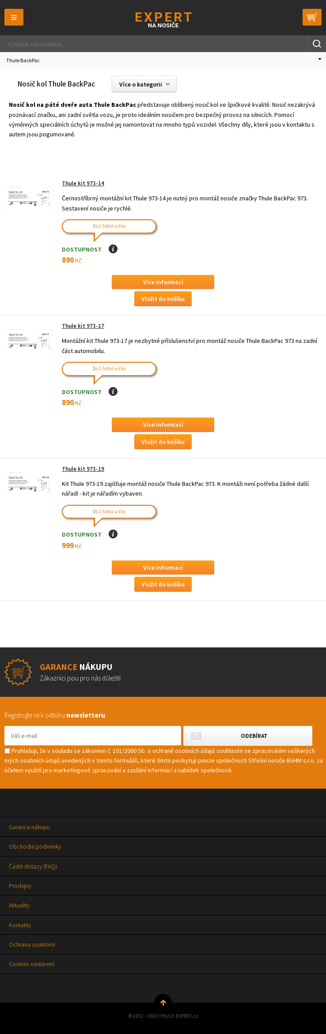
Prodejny (20, 886)
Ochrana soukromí (32, 944)
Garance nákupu (29, 827)
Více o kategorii (140, 84)
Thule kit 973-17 (83, 326)
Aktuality (19, 905)
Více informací (163, 282)
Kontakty (20, 925)
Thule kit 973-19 (83, 469)
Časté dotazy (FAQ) (33, 866)
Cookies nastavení (31, 964)
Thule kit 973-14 (83, 183)
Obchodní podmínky (35, 846)
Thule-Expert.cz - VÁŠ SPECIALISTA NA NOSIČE (163, 19)
